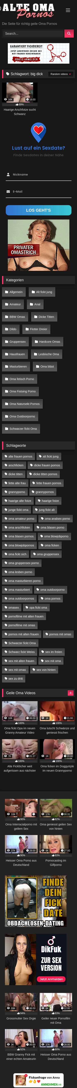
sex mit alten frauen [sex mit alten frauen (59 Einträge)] (21, 661)
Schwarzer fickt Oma (23, 428)
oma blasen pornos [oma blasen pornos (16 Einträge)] (20, 536)
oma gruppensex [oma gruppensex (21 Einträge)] (48, 554)
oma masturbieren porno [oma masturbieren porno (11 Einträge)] (24, 580)
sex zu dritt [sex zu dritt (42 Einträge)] (15, 678)
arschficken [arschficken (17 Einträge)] (15, 465)
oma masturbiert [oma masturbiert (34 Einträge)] (19, 589)
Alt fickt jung (44, 292)
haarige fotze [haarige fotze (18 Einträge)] (50, 500)
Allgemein (16, 292)
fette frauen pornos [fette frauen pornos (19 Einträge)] (48, 483)
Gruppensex (18, 341)
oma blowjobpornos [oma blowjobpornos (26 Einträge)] (21, 545)
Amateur (15, 304)
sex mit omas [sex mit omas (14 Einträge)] (17, 669)
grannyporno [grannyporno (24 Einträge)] (16, 492)
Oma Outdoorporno (22, 416)
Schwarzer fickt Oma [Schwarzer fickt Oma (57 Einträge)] (22, 643)
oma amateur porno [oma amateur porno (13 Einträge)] (21, 518)
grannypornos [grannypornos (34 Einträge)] (45, 492)
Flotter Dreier (38, 329)
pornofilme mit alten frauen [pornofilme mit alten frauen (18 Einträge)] (25, 616)
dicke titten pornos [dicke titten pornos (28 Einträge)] (45, 474)
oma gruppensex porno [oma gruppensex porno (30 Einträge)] (23, 563)
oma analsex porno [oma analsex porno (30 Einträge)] (57, 518)
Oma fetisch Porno (22, 379)
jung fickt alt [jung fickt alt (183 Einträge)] (47, 509)
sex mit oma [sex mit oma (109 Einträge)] (53, 661)
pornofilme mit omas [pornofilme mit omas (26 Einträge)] (21, 625)
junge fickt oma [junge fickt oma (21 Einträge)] (18, 509)
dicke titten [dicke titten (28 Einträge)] (15, 474)
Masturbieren (18, 366)
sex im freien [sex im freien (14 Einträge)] (53, 652)
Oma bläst (47, 366)
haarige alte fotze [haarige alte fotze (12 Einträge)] (19, 500)
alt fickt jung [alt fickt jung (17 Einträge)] (51, 456)
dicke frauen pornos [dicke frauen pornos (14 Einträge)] (47, 465)
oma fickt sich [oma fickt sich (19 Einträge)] (17, 554)
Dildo (13, 329)
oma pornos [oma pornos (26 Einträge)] (52, 598)
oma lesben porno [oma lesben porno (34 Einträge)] (20, 572)
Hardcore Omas (49, 341)
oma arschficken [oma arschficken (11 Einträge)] (19, 527)
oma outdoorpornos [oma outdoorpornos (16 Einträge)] (21, 598)
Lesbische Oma (48, 354)
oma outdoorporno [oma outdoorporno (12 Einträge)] (52, 589)
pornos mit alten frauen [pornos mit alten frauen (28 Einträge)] (23, 634)
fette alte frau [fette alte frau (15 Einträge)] (17, 483)
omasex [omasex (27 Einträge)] (13, 607)
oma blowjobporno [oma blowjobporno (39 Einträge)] (56, 536)
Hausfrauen (17, 354)
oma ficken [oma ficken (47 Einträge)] (52, 545)
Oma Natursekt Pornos (25, 404)
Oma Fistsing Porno (23, 391)
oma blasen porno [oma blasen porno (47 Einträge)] (52, 527)
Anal (37, 304)
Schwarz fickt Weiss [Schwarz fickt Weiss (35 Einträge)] (21, 652)
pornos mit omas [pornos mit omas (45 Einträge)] (60, 634)
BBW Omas (17, 316)
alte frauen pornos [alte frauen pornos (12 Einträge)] (20, 456)
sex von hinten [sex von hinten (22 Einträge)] (46, 669)
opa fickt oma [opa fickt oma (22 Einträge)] (38, 607)
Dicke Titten (46, 316)
